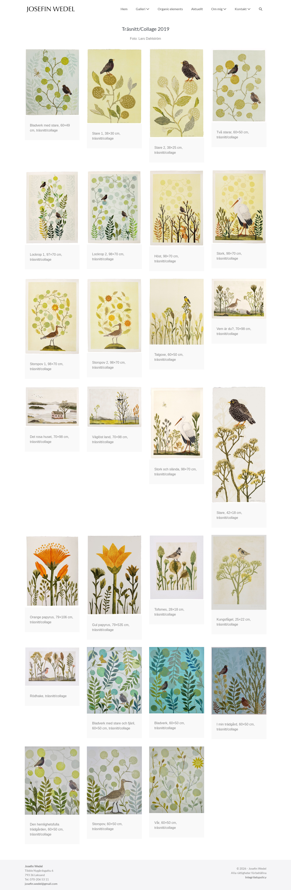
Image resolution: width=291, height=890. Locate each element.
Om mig (218, 9)
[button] (260, 9)
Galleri (142, 9)
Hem (124, 9)
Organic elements (170, 9)
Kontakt (243, 9)
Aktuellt (197, 9)
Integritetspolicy (255, 877)
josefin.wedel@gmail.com (41, 883)
